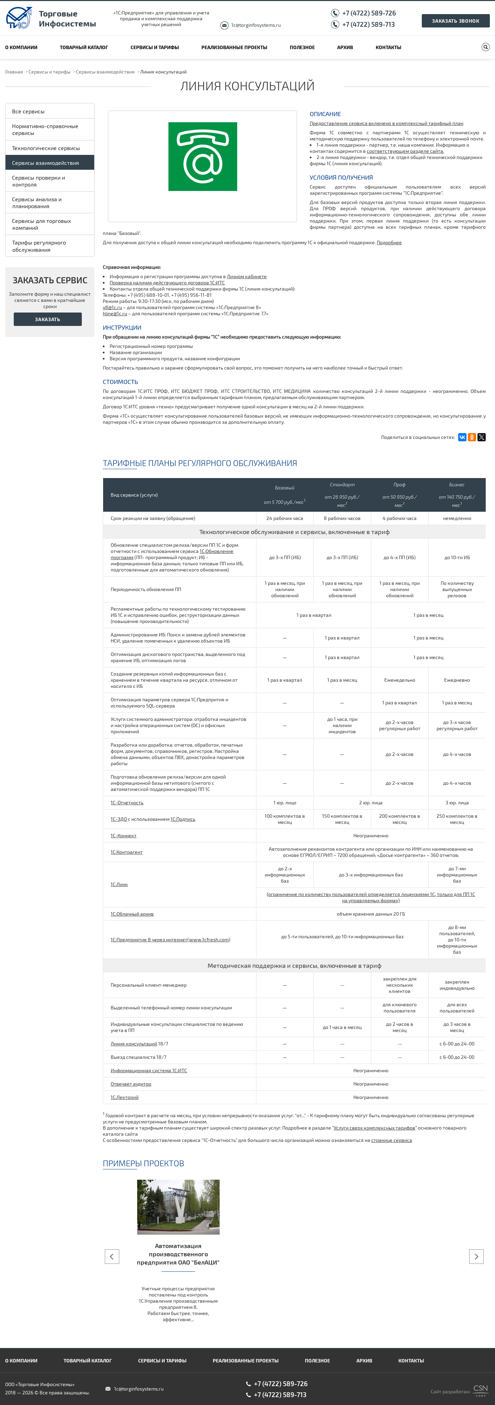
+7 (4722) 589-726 (369, 13)
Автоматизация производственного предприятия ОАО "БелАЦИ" (178, 1254)
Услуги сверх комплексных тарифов (374, 1128)
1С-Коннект (123, 835)
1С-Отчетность (127, 802)
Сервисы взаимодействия (105, 72)
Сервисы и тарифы (155, 47)
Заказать (47, 319)
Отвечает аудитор (131, 1084)
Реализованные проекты (234, 47)
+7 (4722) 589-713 (368, 24)
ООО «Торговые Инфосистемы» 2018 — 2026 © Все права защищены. (47, 1388)
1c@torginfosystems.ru (256, 25)
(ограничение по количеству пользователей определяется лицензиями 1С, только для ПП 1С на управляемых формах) (371, 897)
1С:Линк (119, 884)
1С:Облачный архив (132, 914)
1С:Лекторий (125, 1097)
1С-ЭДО (119, 819)
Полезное (302, 47)
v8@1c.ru (112, 307)
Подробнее (389, 242)
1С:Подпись (182, 819)
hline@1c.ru (115, 313)
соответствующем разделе (398, 151)
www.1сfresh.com (209, 939)
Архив (345, 47)
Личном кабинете (247, 276)
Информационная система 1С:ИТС (149, 1070)
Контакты (389, 47)
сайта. (437, 151)
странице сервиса (391, 1140)
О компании (21, 47)
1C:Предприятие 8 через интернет (149, 939)
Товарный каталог (84, 47)
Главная (14, 72)
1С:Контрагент (127, 852)
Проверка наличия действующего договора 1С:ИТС (167, 282)
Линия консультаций (134, 1043)
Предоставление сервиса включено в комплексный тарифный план (386, 123)
